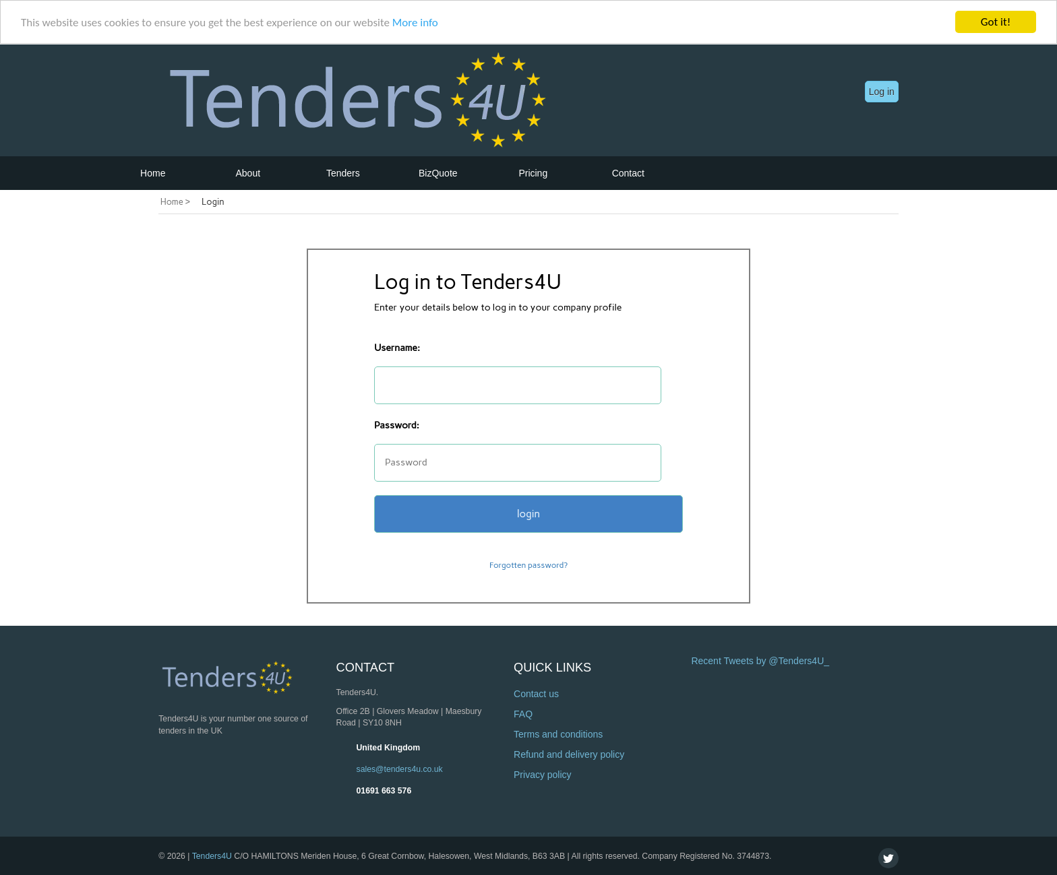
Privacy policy (543, 774)
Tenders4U (212, 856)
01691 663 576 (384, 791)
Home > (175, 202)
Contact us (536, 693)
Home (152, 173)
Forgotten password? (528, 565)
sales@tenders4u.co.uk (400, 769)
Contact (628, 173)
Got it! (995, 22)
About (248, 173)
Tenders (343, 173)
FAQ (523, 714)
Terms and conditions (558, 734)
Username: (397, 348)
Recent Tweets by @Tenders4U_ (760, 660)
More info (415, 22)
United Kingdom (389, 747)
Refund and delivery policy (569, 754)
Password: (396, 425)
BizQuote (438, 173)
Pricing (532, 173)
